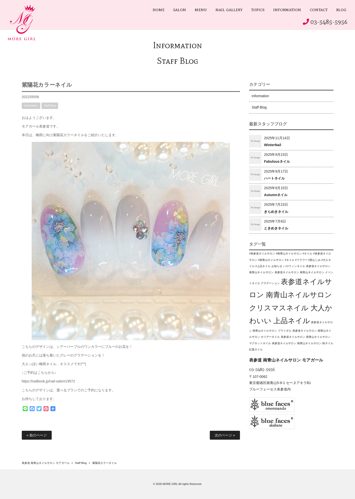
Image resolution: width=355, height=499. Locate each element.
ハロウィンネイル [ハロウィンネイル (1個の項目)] (294, 266)
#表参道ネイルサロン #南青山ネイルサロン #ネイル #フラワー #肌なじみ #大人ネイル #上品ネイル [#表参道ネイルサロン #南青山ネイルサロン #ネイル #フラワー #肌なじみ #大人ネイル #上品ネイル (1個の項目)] (290, 259)
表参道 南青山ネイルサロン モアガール (46, 462)
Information (177, 45)
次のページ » (225, 435)
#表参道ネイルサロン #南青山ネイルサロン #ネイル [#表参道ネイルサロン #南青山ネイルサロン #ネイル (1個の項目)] (280, 253)
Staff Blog (177, 60)
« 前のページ (37, 435)
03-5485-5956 (329, 22)
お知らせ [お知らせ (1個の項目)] (276, 266)
